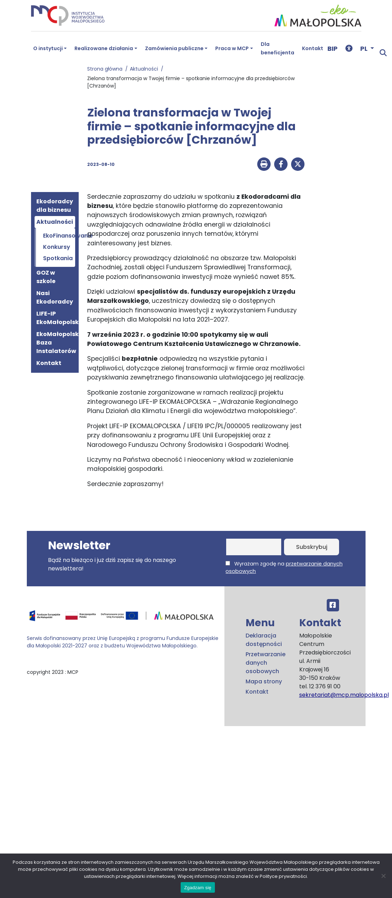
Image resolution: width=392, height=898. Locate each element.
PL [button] (364, 48)
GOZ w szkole (45, 277)
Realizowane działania (103, 48)
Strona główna (106, 68)
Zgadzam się (197, 887)
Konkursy (56, 247)
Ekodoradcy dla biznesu (54, 205)
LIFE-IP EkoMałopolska (56, 318)
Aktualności (145, 68)
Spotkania (58, 258)
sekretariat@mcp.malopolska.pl (344, 695)
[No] (383, 875)
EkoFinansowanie (58, 236)
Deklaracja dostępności (264, 639)
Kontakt (312, 48)
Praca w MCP (232, 48)
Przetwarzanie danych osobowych (265, 662)
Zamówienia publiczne (174, 48)
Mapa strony (264, 681)
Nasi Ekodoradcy (54, 297)
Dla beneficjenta (277, 48)
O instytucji (48, 48)
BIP (332, 48)
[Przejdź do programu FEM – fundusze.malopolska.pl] (123, 618)
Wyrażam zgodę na (283, 567)
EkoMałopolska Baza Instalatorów (56, 342)
